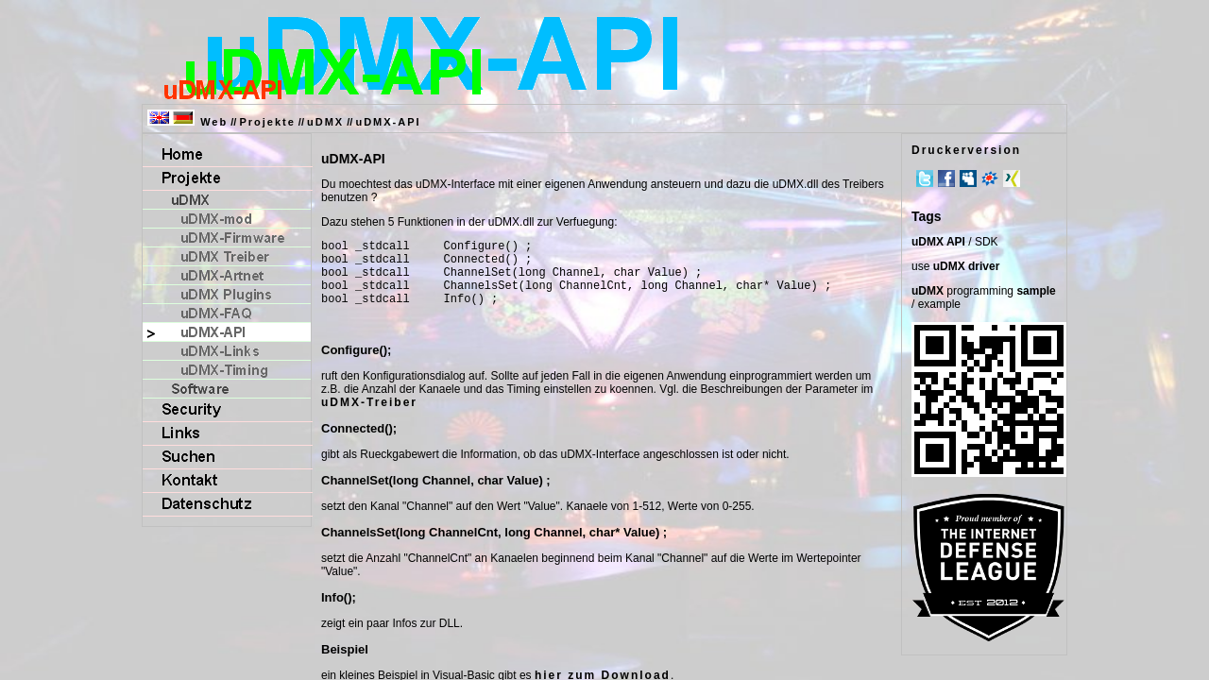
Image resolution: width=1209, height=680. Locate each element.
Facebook (946, 178)
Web (214, 122)
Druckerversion (966, 150)
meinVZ (989, 178)
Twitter (924, 178)
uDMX (325, 122)
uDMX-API (387, 122)
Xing (1011, 178)
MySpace (968, 178)
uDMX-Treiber (369, 416)
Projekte (267, 122)
